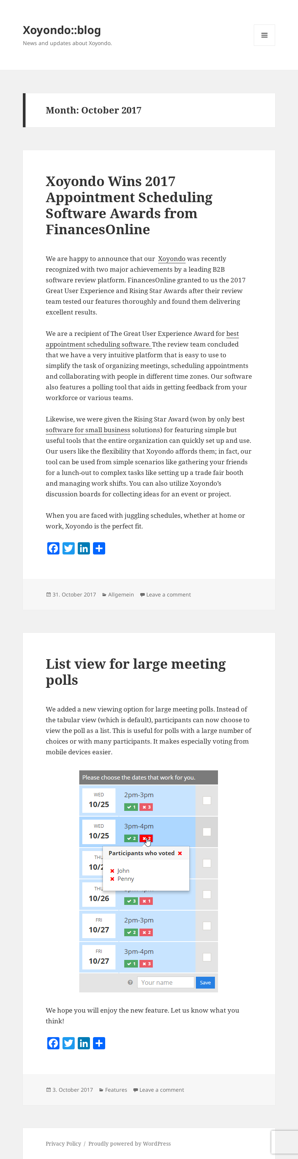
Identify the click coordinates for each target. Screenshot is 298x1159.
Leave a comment (168, 594)
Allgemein (121, 594)
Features (116, 1089)
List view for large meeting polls (136, 672)
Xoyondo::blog (62, 29)
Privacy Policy (63, 1143)
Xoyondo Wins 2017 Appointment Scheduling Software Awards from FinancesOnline (129, 205)
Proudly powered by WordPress (129, 1143)
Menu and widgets (264, 45)
